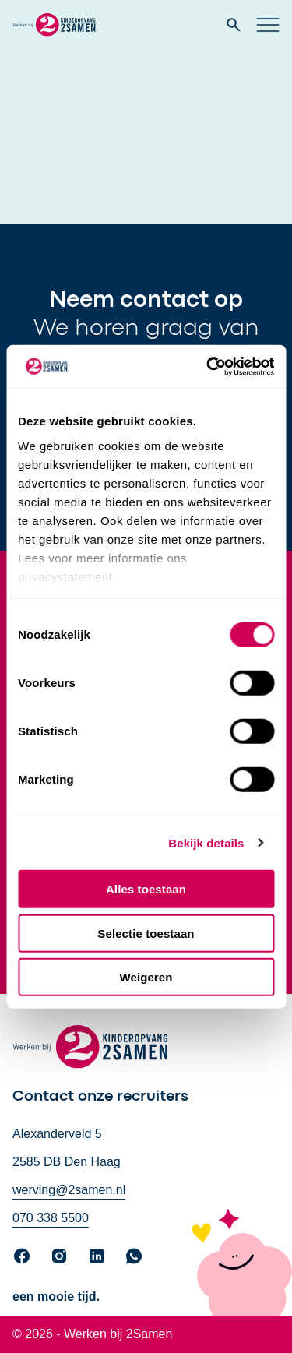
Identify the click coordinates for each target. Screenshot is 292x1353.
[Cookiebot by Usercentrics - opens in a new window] (208, 366)
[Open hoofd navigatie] (268, 25)
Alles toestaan (146, 889)
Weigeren (145, 977)
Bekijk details (206, 842)
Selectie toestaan (145, 932)
